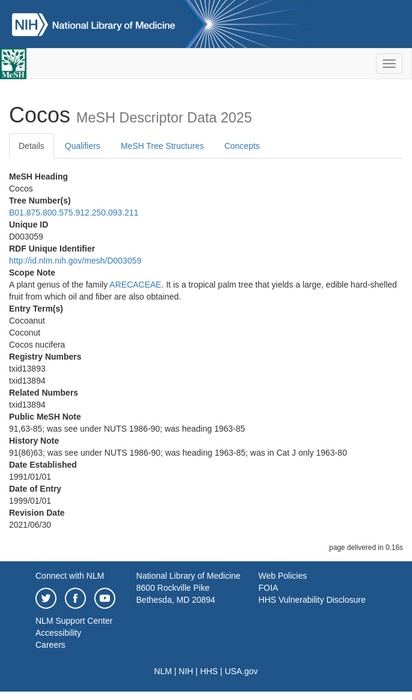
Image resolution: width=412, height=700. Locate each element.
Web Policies (282, 576)
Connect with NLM (69, 576)
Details (31, 146)
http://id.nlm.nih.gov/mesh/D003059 (75, 260)
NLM (163, 671)
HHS (209, 671)
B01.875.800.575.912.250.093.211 (74, 212)
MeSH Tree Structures (162, 146)
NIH (186, 671)
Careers (50, 645)
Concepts (241, 146)
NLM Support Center (73, 621)
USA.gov (241, 671)
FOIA (268, 588)
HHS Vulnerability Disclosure (311, 600)
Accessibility (58, 633)
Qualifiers (82, 146)
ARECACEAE (135, 284)
